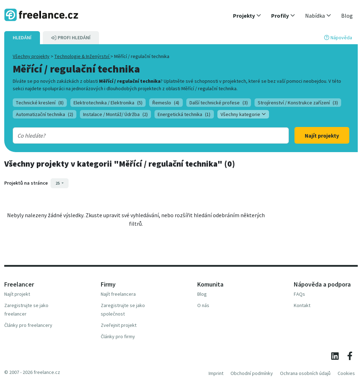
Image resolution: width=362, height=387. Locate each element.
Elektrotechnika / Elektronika (108, 102)
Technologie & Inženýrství (82, 56)
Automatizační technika (44, 114)
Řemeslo (165, 102)
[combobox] (138, 135)
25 (58, 183)
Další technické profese (218, 102)
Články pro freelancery (28, 325)
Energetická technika (184, 114)
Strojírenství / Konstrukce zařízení (298, 102)
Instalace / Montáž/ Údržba (115, 114)
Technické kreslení (40, 102)
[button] (247, 15)
